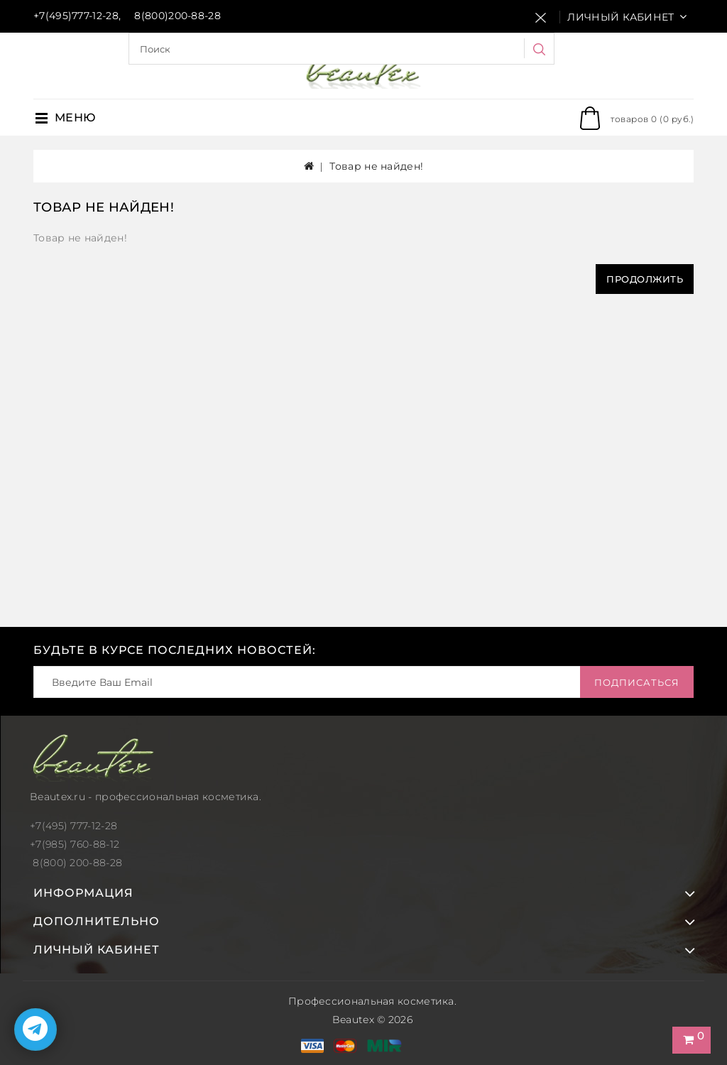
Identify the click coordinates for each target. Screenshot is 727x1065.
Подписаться (636, 682)
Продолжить (644, 279)
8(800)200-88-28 (177, 15)
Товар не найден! (376, 166)
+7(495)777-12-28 (76, 15)
